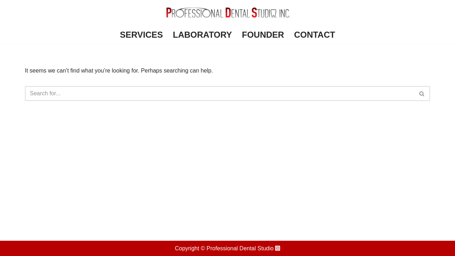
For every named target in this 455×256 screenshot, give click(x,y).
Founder (263, 34)
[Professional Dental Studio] (227, 12)
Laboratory (202, 34)
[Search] (219, 93)
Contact (314, 34)
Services (141, 34)
